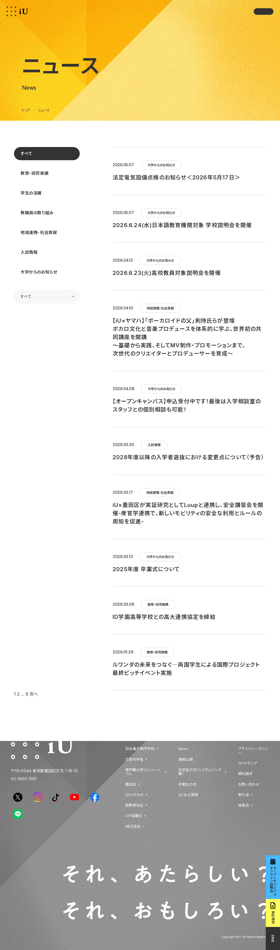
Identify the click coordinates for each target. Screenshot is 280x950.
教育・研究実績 (34, 173)
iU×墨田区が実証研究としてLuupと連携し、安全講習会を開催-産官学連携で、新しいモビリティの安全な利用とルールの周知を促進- (188, 513)
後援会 (243, 805)
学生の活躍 (31, 193)
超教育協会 (134, 805)
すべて (27, 153)
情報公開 (185, 759)
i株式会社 (133, 826)
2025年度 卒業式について (146, 569)
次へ (33, 694)
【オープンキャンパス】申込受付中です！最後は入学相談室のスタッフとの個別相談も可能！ (187, 405)
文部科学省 (134, 759)
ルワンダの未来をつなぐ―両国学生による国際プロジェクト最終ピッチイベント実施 (186, 668)
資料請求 (245, 774)
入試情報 (29, 252)
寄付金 (243, 795)
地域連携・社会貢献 (39, 232)
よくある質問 (188, 795)
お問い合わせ (248, 784)
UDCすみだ (134, 795)
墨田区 (130, 784)
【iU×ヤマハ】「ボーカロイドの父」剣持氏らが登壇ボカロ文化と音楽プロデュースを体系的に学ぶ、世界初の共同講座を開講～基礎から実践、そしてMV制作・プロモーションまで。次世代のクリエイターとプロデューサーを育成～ (187, 337)
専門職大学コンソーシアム (142, 772)
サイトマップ (247, 763)
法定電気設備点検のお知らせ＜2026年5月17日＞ (176, 177)
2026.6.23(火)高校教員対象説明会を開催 (167, 273)
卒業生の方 (187, 784)
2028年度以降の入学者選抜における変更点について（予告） (188, 457)
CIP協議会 (133, 815)
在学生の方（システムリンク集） (199, 772)
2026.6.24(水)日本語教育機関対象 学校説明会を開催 (182, 225)
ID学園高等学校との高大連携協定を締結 (164, 617)
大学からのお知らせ (39, 272)
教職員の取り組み (37, 212)
